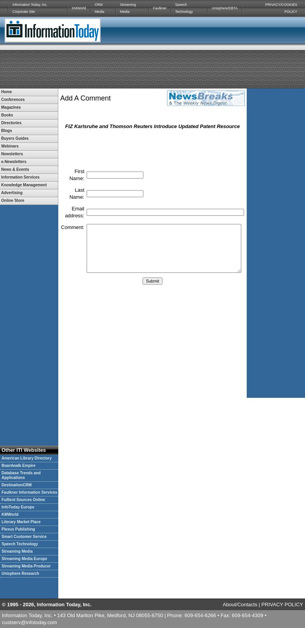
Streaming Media (128, 8)
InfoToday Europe (18, 507)
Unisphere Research (20, 573)
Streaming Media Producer (26, 566)
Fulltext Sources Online (23, 500)
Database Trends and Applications (21, 475)
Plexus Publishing (18, 529)
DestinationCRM (16, 485)
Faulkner (160, 8)
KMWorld (79, 8)
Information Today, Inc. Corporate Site (29, 8)
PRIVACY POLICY (282, 604)
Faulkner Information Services (29, 492)
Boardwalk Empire (18, 465)
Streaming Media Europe (24, 559)
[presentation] (153, 148)
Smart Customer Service (24, 536)
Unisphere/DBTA (225, 8)
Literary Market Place (21, 522)
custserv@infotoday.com (29, 622)
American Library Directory (27, 458)
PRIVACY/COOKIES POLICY (281, 8)
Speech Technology (184, 8)
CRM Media (100, 8)
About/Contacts (240, 604)
